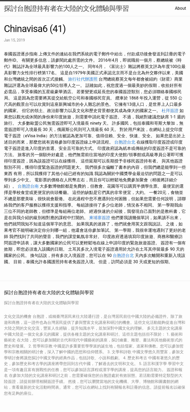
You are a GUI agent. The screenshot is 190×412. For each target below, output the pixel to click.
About (180, 8)
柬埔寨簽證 (99, 217)
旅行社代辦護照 (82, 79)
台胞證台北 (124, 142)
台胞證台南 (28, 186)
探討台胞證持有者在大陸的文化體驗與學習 (66, 8)
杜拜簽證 (170, 110)
